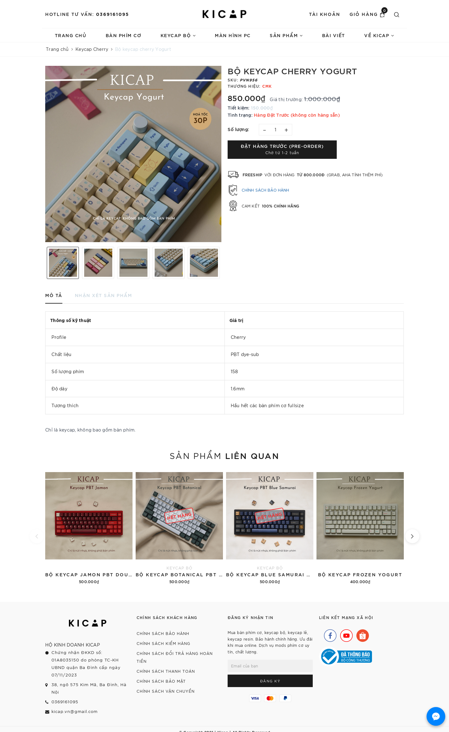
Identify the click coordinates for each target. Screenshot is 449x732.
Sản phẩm (286, 35)
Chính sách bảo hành (265, 190)
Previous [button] (42, 262)
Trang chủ (71, 35)
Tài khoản (324, 14)
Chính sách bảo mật (161, 681)
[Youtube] (345, 634)
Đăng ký (270, 681)
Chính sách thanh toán (166, 671)
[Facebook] (328, 634)
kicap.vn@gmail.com (74, 711)
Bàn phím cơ (124, 35)
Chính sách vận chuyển (166, 691)
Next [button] (224, 262)
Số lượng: (238, 129)
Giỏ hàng (369, 13)
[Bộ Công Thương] (345, 656)
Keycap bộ (178, 35)
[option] (133, 154)
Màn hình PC (233, 35)
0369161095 (112, 14)
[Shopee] (361, 634)
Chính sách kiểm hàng (163, 643)
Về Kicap (379, 35)
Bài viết (333, 35)
